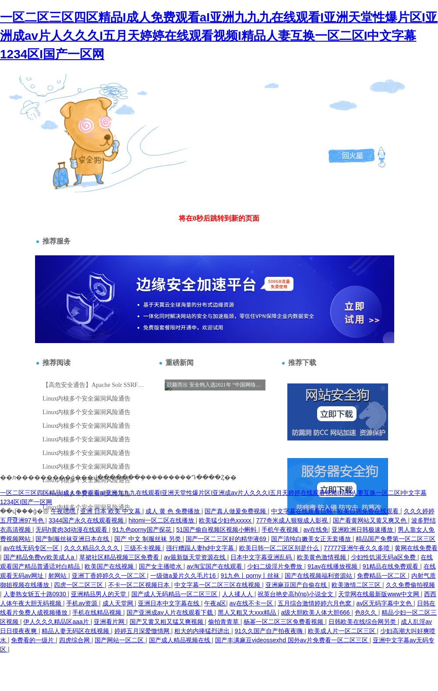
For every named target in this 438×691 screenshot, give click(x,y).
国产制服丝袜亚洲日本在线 (73, 538)
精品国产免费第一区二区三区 (395, 538)
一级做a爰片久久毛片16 (183, 575)
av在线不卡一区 (252, 603)
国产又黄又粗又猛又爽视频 (167, 621)
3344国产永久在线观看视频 (87, 520)
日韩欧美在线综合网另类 (363, 621)
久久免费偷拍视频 (410, 584)
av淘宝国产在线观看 (215, 566)
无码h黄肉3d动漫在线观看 (72, 529)
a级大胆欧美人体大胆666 (316, 612)
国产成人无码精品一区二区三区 (175, 594)
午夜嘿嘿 (64, 511)
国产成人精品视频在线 (180, 640)
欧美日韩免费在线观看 (368, 511)
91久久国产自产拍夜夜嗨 (269, 630)
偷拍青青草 (224, 621)
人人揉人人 (238, 594)
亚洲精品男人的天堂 (99, 594)
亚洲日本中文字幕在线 (169, 603)
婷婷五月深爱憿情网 (142, 630)
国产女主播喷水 (161, 566)
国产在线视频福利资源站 (319, 575)
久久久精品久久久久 (92, 547)
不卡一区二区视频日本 (139, 584)
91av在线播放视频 (333, 566)
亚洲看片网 (110, 621)
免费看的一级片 (33, 640)
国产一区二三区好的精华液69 (227, 538)
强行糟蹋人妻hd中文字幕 (201, 547)
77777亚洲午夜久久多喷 (358, 547)
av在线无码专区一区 (32, 547)
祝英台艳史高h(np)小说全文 (296, 594)
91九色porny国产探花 (142, 529)
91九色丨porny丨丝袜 (251, 575)
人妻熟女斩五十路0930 (36, 594)
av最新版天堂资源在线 (195, 557)
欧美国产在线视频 (110, 566)
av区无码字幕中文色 (384, 603)
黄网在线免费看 (416, 547)
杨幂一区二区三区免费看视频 (284, 621)
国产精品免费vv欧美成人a (40, 557)
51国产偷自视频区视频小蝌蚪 (217, 529)
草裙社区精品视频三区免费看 (120, 557)
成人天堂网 (118, 603)
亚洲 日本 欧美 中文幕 (111, 511)
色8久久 (366, 612)
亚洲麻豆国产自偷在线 (296, 584)
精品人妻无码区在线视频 (76, 630)
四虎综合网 (75, 640)
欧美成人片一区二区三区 (342, 630)
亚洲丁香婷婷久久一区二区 (109, 575)
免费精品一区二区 (382, 575)
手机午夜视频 (280, 529)
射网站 (58, 575)
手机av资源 (82, 603)
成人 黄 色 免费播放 (173, 511)
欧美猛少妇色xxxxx (226, 520)
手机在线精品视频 (97, 612)
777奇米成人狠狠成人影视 (292, 520)
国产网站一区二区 (120, 640)
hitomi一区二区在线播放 (162, 520)
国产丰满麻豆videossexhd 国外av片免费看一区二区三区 (292, 640)
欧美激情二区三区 (357, 584)
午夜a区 (215, 603)
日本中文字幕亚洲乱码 (261, 557)
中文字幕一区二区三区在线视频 (218, 584)
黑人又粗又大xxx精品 (248, 612)
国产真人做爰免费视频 (236, 511)
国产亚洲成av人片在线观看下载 (171, 612)
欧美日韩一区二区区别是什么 (280, 547)
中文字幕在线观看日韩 (302, 511)
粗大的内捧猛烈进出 (202, 630)
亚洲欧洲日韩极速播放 (363, 529)
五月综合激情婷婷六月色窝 (315, 603)
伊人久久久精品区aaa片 (56, 621)
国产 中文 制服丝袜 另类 (148, 538)
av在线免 (316, 529)
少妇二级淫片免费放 (275, 566)
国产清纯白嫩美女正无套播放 (312, 538)
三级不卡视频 (143, 547)
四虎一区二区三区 (79, 584)
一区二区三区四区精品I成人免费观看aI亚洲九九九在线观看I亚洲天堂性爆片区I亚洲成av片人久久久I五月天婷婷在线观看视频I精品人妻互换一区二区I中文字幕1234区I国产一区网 (219, 36)
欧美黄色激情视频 (322, 557)
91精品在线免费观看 (391, 566)
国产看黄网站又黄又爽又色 (370, 520)
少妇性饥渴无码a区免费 (384, 557)
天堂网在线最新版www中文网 (379, 594)
